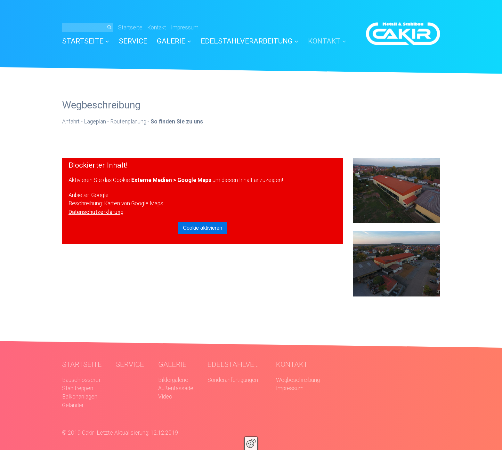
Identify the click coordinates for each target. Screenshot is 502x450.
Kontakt (156, 27)
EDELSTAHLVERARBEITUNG (249, 41)
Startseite (130, 27)
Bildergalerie (173, 380)
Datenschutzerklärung (96, 212)
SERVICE (133, 41)
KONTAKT (327, 41)
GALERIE (174, 41)
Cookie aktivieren (202, 228)
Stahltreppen (77, 388)
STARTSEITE (85, 41)
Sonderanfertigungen (232, 380)
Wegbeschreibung (298, 380)
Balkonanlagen (79, 396)
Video (165, 396)
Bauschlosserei (81, 380)
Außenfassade (175, 388)
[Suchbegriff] (87, 27)
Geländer (73, 405)
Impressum (184, 27)
